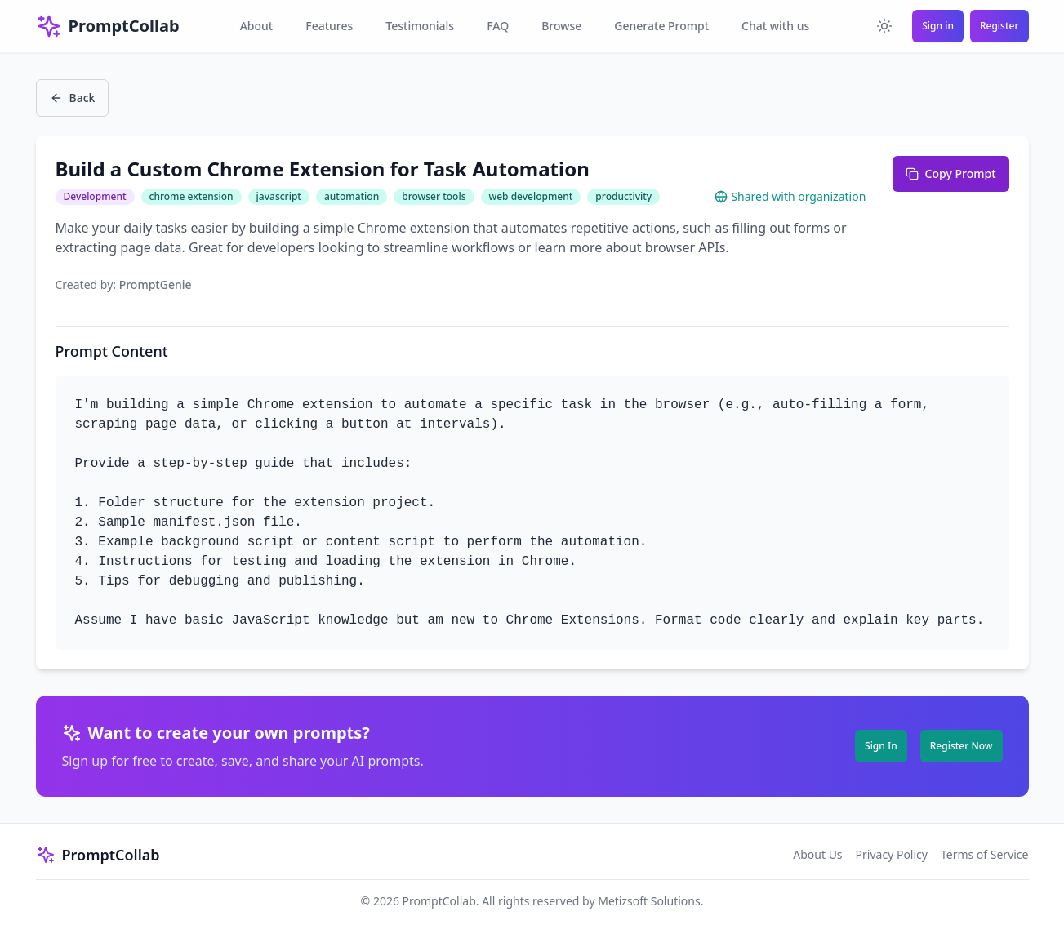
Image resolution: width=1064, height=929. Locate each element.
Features (329, 25)
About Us (817, 854)
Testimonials (419, 25)
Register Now (961, 746)
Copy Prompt (951, 173)
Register (999, 26)
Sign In (881, 746)
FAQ (498, 25)
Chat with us (775, 25)
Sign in (938, 26)
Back (73, 97)
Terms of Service (985, 854)
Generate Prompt (661, 25)
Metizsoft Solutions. (650, 901)
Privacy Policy (892, 854)
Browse (561, 25)
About (257, 25)
